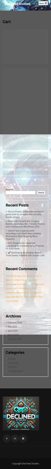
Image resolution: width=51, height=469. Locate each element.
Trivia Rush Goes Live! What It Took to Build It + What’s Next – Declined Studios (24, 280)
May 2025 (12, 326)
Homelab (12, 366)
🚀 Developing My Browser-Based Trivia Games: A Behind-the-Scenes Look (25, 254)
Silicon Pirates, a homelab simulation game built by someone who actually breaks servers (25, 214)
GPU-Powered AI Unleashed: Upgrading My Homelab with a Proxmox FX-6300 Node (25, 246)
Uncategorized (15, 371)
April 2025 (13, 330)
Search (9, 189)
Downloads (13, 362)
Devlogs (12, 358)
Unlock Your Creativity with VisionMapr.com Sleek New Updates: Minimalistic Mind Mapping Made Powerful (23, 234)
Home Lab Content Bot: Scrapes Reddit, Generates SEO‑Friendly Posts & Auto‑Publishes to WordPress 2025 (25, 224)
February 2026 (15, 322)
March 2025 (13, 334)
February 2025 (15, 338)
